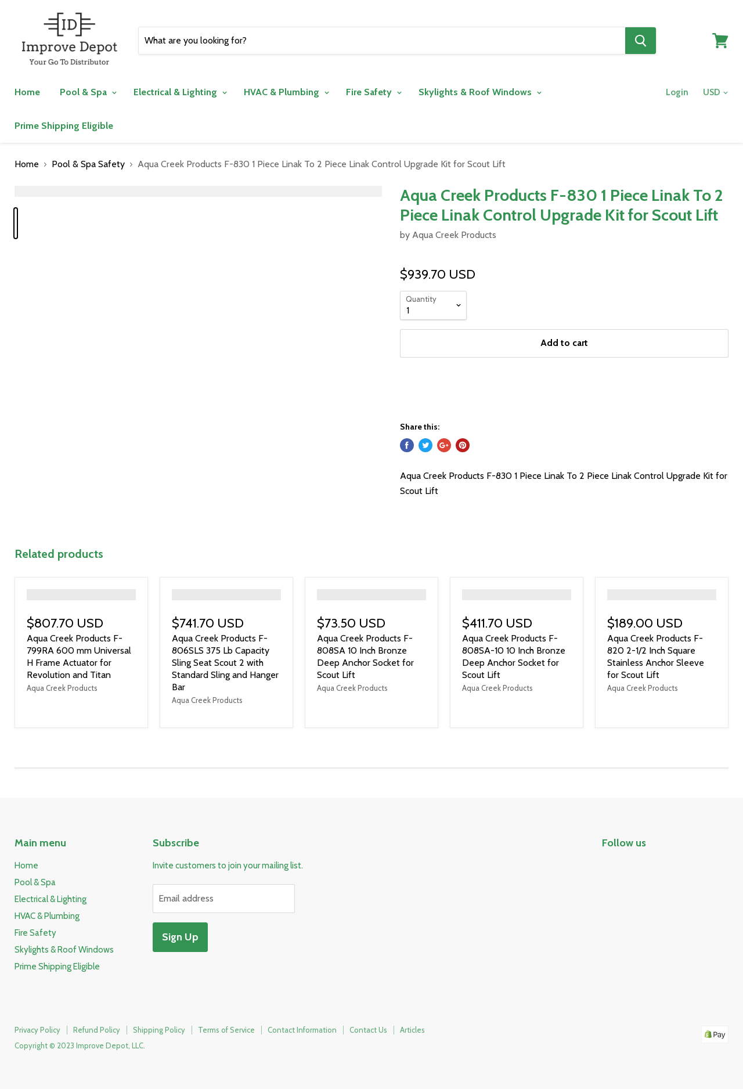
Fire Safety (373, 92)
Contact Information (302, 1029)
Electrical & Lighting (180, 92)
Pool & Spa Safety (88, 164)
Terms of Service (226, 1029)
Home (27, 92)
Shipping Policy (159, 1029)
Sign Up (180, 937)
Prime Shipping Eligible (64, 125)
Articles (412, 1029)
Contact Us (368, 1029)
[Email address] (224, 898)
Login (677, 92)
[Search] (382, 40)
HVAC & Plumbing (286, 92)
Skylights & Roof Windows (480, 92)
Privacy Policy (37, 1029)
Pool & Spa (88, 92)
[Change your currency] (714, 92)
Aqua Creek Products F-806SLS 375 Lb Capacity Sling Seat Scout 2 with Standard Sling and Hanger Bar (225, 663)
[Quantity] (433, 305)
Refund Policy (96, 1029)
